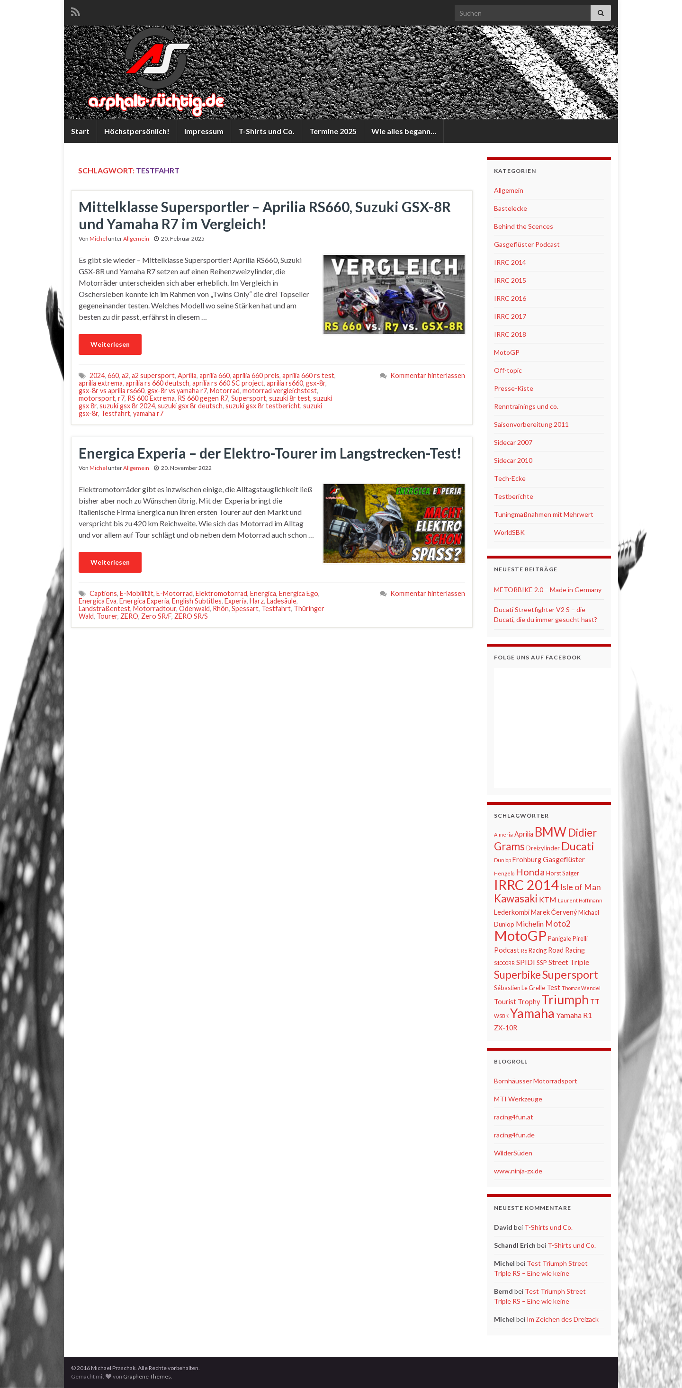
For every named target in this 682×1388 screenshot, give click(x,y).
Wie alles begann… (403, 130)
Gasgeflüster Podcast (527, 244)
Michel (98, 238)
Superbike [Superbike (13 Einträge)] (517, 974)
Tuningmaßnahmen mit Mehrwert (543, 514)
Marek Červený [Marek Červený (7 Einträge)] (554, 912)
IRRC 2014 (510, 262)
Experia (235, 601)
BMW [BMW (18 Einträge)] (550, 831)
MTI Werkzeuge (518, 1099)
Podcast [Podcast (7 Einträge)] (507, 950)
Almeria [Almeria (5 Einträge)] (503, 834)
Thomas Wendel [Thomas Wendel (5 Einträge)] (581, 988)
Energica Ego (298, 593)
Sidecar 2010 (513, 460)
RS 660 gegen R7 (203, 398)
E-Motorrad (174, 593)
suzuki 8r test (289, 398)
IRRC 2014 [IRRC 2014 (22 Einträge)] (526, 885)
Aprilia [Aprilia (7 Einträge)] (523, 834)
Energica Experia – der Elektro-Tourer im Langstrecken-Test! (270, 452)
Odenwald (194, 608)
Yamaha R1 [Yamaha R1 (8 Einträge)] (574, 1014)
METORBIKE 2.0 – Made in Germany (547, 590)
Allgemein (136, 238)
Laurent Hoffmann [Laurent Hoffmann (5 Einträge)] (580, 900)
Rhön (221, 608)
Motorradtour (154, 608)
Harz (257, 601)
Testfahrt (115, 413)
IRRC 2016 (510, 298)
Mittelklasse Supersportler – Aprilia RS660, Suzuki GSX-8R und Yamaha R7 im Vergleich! (265, 215)
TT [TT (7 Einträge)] (595, 1002)
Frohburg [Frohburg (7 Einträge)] (526, 860)
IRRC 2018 (510, 334)
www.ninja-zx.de (518, 1171)
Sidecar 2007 (513, 442)
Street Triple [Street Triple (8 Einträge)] (568, 961)
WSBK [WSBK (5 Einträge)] (501, 1016)
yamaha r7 (148, 413)
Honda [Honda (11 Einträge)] (530, 871)
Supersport (248, 398)
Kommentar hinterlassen (427, 375)
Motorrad (225, 391)
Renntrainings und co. (526, 406)
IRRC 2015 (510, 280)
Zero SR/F (156, 616)
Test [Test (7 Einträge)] (553, 987)
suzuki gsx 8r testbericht (262, 406)
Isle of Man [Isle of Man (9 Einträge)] (580, 887)
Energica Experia (144, 601)
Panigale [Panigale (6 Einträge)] (559, 938)
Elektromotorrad (221, 593)
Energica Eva (98, 601)
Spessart (245, 608)
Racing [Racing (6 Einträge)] (538, 950)
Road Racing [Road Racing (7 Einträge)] (566, 950)
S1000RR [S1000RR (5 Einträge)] (504, 963)
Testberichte (513, 496)
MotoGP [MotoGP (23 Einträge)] (520, 935)
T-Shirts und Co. (266, 130)
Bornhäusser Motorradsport (535, 1081)
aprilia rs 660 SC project (228, 383)
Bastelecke (510, 208)
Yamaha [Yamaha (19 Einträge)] (532, 1013)
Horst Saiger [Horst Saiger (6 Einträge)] (562, 873)
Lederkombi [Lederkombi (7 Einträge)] (511, 912)
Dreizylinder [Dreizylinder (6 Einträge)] (543, 848)
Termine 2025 (333, 130)
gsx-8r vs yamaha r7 (177, 391)
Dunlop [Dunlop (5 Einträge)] (502, 860)
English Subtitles (197, 601)
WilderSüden (513, 1153)
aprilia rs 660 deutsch (157, 383)
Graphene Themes (147, 1376)
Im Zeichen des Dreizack (563, 1319)
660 (113, 375)
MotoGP (507, 352)
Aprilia (187, 375)
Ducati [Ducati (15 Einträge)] (577, 846)
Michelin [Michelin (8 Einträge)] (530, 923)
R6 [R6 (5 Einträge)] (524, 950)
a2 (125, 375)
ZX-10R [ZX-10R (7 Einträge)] (505, 1028)
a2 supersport (153, 375)
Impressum (204, 130)
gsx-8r (315, 383)
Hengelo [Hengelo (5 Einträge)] (504, 873)
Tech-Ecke (510, 478)
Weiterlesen (110, 344)
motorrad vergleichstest (279, 391)
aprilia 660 (214, 375)
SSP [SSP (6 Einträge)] (542, 962)
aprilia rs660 (285, 383)
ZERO (129, 616)
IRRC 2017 (510, 316)
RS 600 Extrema (151, 398)
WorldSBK (509, 532)
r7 (121, 398)
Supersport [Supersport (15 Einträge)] (570, 974)
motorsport (97, 398)
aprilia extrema (101, 383)
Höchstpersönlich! (137, 130)
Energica (263, 593)
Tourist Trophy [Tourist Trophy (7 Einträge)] (517, 1002)
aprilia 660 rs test (308, 375)
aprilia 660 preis (256, 375)
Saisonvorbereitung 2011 (531, 424)
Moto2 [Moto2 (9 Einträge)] (558, 923)
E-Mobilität (136, 593)
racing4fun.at (513, 1117)
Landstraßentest (104, 608)
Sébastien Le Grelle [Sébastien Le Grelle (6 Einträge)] (519, 987)
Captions (103, 593)
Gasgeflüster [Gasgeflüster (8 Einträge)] (564, 859)
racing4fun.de (514, 1135)
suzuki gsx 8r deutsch (190, 406)
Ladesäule (281, 601)
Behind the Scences (523, 226)
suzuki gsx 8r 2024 (127, 406)
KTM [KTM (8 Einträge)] (547, 899)
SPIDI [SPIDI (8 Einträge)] (525, 961)
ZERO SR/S (191, 616)
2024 (97, 375)
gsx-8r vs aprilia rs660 (111, 391)
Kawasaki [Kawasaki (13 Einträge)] (516, 898)
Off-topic (508, 370)
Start (80, 130)
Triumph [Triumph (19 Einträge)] (565, 999)
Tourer (107, 616)
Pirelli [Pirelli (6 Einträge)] (580, 938)
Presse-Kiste (513, 388)
